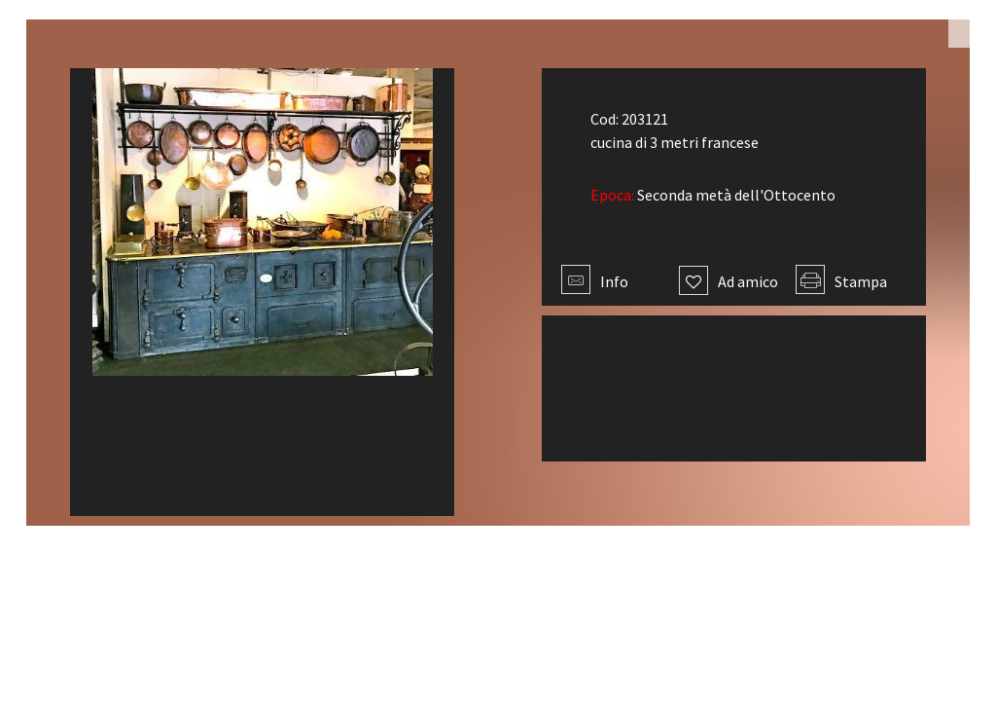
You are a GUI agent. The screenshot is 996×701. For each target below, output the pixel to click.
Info (594, 281)
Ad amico (728, 281)
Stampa (841, 281)
